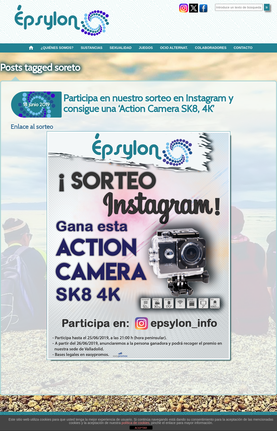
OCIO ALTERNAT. (174, 48)
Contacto (243, 48)
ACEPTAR (141, 427)
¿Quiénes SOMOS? (57, 48)
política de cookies (135, 423)
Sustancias (91, 48)
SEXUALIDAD (121, 48)
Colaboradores (210, 48)
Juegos (146, 48)
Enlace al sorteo (32, 127)
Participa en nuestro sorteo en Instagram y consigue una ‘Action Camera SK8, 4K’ (148, 103)
